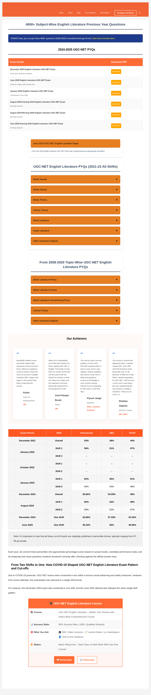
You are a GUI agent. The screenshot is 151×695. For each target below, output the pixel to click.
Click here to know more (103, 39)
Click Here (117, 72)
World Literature (75, 221)
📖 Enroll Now (64, 661)
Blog (78, 14)
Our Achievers (90, 14)
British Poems (75, 201)
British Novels (75, 180)
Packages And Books (125, 14)
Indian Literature (75, 231)
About (70, 14)
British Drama (75, 190)
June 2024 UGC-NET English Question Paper (56, 144)
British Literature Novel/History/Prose (75, 301)
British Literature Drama (75, 291)
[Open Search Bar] (139, 14)
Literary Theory (75, 211)
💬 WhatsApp (87, 661)
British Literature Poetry (75, 280)
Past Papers (107, 14)
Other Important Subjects (75, 242)
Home (61, 14)
